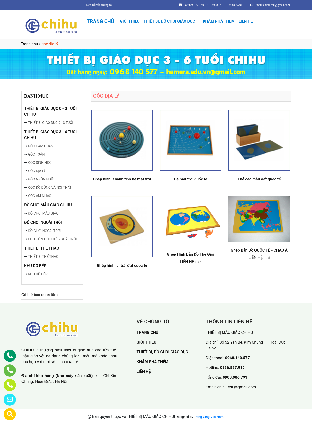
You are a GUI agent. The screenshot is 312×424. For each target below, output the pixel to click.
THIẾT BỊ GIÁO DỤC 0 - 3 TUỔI (50, 123)
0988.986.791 (235, 377)
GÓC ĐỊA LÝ (37, 171)
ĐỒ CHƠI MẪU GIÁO (43, 213)
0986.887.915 (232, 367)
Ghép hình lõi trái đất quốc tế (122, 265)
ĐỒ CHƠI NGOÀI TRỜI (43, 222)
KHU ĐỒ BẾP (35, 266)
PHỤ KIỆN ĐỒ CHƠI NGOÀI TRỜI (52, 239)
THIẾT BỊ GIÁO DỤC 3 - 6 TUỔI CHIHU (50, 135)
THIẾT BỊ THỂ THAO (41, 248)
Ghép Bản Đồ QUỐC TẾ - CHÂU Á (259, 250)
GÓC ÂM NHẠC (39, 196)
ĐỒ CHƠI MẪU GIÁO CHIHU (48, 205)
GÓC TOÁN (36, 154)
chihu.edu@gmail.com (236, 387)
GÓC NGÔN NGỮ (40, 179)
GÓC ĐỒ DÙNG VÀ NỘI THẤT (49, 187)
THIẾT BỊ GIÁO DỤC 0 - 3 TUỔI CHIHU (50, 111)
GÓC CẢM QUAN (40, 146)
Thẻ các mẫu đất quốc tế (259, 179)
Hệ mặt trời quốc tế (190, 179)
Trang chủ (29, 44)
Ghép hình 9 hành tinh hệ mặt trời (122, 179)
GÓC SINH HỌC (39, 163)
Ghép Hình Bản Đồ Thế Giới (190, 254)
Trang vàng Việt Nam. (209, 417)
